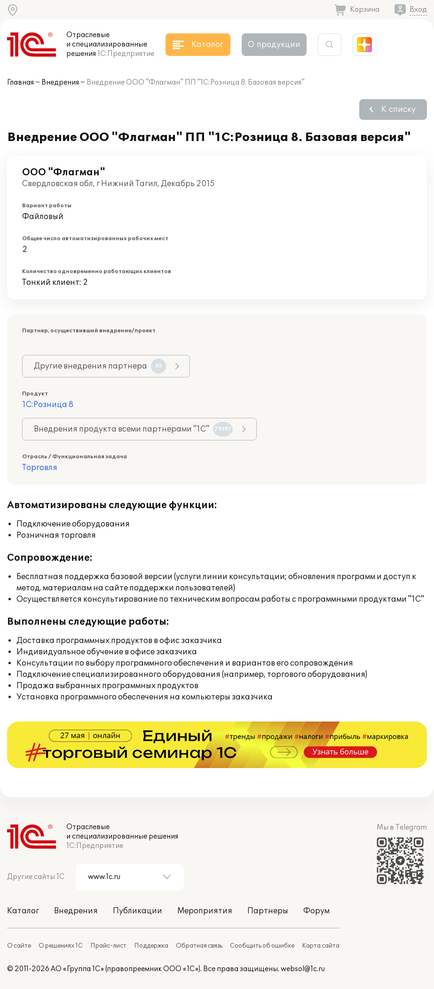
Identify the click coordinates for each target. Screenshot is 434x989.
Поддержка (151, 946)
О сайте (19, 946)
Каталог (23, 911)
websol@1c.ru (303, 969)
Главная (20, 82)
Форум (316, 911)
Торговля (39, 467)
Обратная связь (199, 946)
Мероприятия (204, 911)
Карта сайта (320, 946)
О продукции (274, 44)
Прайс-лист (108, 946)
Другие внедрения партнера (100, 366)
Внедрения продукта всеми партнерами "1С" (133, 429)
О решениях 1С (61, 946)
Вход (418, 10)
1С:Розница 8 (47, 404)
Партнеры (267, 911)
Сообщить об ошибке (262, 946)
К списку (398, 109)
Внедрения (60, 82)
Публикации (137, 911)
